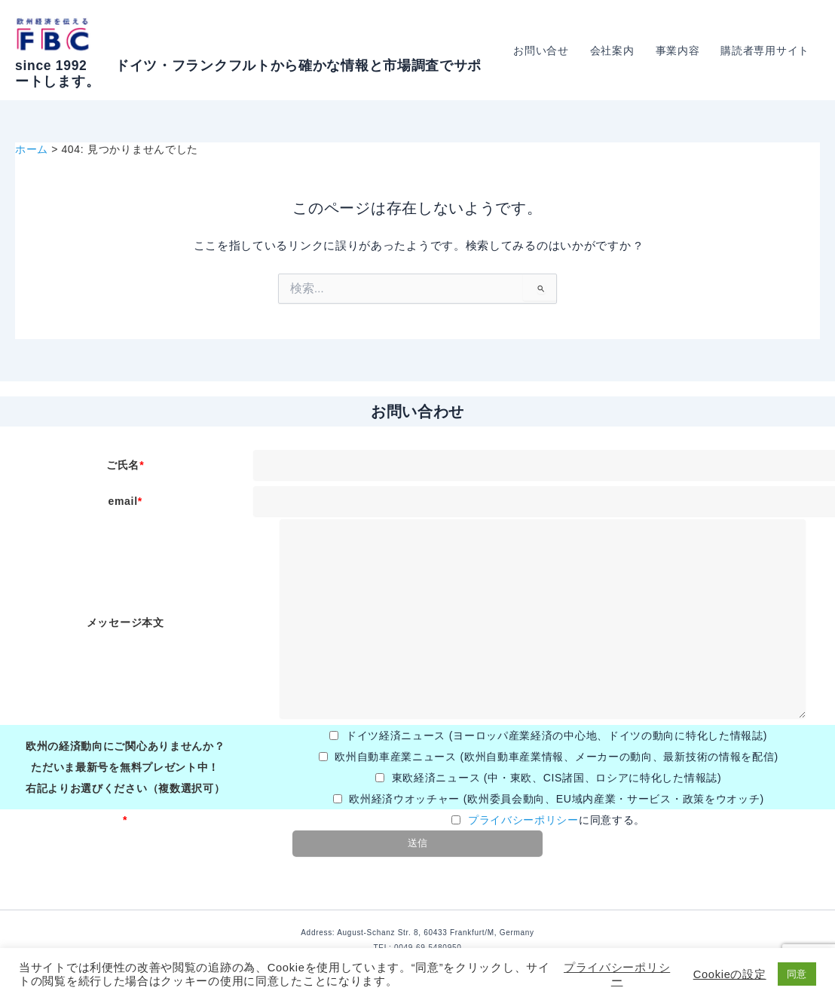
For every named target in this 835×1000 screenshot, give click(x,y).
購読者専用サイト (764, 50)
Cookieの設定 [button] (729, 974)
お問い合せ (541, 50)
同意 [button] (797, 974)
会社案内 (612, 50)
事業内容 (678, 50)
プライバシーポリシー (523, 820)
